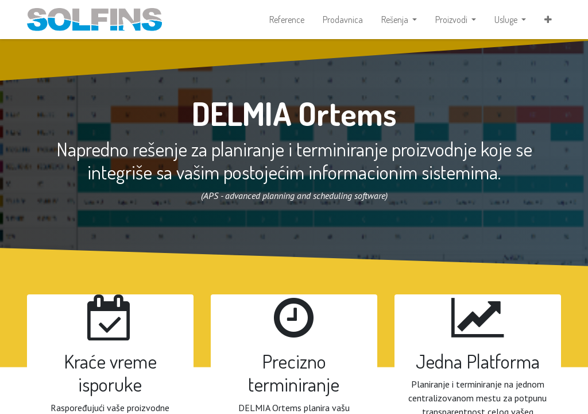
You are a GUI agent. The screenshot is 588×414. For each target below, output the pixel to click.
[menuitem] (287, 20)
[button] (548, 20)
